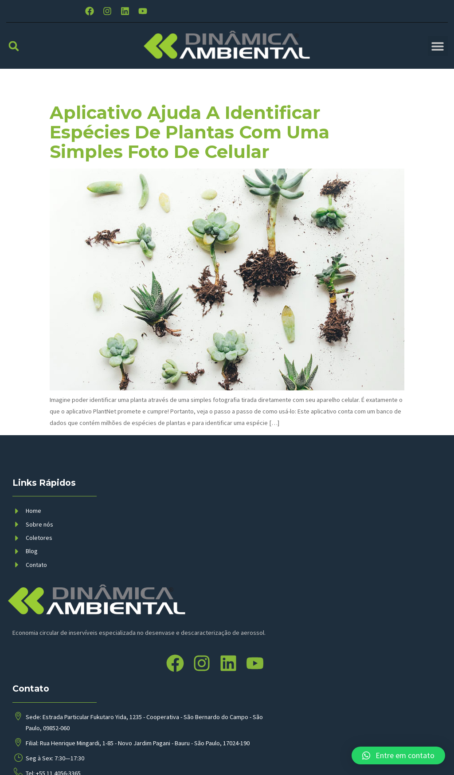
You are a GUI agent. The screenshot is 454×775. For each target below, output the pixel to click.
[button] (13, 45)
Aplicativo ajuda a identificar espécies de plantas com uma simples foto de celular (189, 132)
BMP (183, 759)
